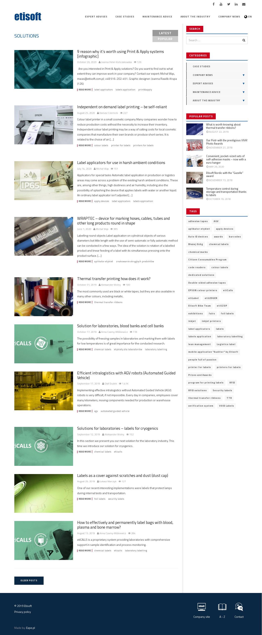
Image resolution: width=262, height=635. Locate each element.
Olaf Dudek (111, 383)
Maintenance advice (157, 16)
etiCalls (118, 451)
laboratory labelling (156, 349)
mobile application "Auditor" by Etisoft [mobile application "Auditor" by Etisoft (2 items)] (213, 351)
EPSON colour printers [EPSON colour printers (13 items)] (202, 290)
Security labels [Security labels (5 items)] (222, 390)
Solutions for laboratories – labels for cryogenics (117, 428)
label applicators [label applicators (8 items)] (199, 329)
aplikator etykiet (103, 261)
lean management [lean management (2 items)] (199, 344)
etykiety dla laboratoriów (128, 349)
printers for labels (143, 145)
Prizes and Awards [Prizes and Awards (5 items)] (200, 375)
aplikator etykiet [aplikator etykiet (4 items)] (199, 228)
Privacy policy (22, 612)
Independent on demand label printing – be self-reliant (122, 107)
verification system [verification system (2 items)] (200, 405)
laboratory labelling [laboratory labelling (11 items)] (230, 336)
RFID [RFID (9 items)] (232, 382)
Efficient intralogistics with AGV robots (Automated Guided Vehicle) (126, 375)
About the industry (195, 16)
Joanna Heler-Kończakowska (116, 62)
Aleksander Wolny (111, 285)
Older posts (28, 580)
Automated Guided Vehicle (115, 411)
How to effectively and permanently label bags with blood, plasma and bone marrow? (125, 524)
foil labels (99, 499)
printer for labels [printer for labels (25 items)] (199, 367)
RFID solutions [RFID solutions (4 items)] (197, 390)
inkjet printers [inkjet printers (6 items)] (211, 321)
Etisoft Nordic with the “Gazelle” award (224, 174)
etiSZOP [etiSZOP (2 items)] (222, 305)
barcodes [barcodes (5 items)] (235, 236)
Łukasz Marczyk (107, 481)
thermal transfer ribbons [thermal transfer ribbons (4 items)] (204, 398)
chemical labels (102, 349)
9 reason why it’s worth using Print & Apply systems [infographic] (120, 53)
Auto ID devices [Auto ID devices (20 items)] (198, 236)
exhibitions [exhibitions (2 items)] (195, 313)
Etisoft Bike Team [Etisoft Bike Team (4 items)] (199, 305)
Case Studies (124, 16)
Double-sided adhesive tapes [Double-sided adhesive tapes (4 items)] (207, 282)
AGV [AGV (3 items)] (216, 221)
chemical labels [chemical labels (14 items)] (219, 244)
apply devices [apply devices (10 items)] (224, 228)
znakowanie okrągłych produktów (135, 261)
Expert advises (96, 16)
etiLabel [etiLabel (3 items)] (193, 298)
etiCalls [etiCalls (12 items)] (228, 290)
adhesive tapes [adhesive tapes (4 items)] (198, 221)
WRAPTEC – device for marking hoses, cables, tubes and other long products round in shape (123, 220)
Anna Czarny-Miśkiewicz (114, 332)
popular (165, 38)
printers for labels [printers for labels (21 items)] (229, 367)
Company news (229, 16)
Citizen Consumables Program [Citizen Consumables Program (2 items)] (207, 259)
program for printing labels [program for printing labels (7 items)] (206, 382)
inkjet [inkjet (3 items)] (192, 321)
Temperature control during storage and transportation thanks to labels (226, 192)
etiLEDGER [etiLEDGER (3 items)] (211, 298)
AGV (96, 411)
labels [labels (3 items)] (220, 329)
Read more (85, 90)
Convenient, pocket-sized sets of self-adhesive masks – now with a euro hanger (226, 159)
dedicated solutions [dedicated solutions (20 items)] (201, 275)
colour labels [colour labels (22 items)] (219, 267)
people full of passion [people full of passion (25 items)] (202, 359)
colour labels (101, 145)
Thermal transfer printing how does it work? (113, 279)
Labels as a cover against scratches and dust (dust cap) (122, 475)
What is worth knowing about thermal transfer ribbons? (223, 126)
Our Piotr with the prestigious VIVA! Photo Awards (226, 142)
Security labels (116, 499)
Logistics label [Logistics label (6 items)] (226, 344)
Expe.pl (30, 628)
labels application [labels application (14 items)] (199, 336)
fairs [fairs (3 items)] (212, 313)
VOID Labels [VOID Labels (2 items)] (226, 405)
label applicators (103, 89)
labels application (126, 89)
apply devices (101, 201)
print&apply (145, 89)
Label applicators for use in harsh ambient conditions (121, 162)
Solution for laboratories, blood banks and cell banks (120, 326)
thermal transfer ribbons (108, 302)
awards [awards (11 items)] (218, 236)
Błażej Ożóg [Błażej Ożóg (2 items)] (195, 244)
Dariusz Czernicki (108, 113)
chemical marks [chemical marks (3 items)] (198, 252)
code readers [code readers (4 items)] (197, 267)
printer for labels (120, 145)
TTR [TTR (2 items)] (229, 398)
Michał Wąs (102, 169)
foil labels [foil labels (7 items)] (227, 313)
